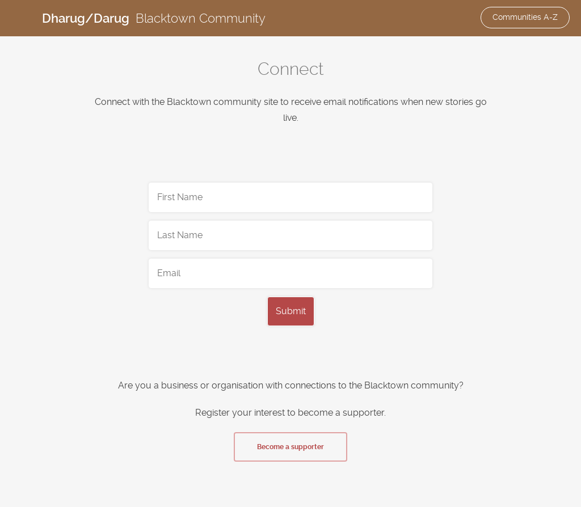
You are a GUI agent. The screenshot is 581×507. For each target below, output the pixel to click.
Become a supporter (290, 447)
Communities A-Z (525, 17)
